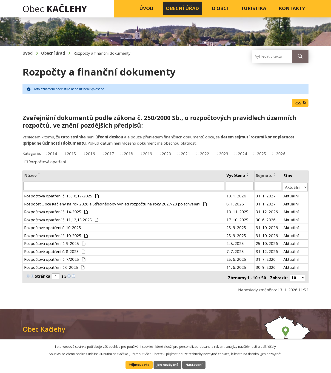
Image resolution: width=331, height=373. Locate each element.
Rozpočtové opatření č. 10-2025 (52, 227)
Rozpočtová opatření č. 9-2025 (55, 243)
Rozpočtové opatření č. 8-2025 (54, 251)
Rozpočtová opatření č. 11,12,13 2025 (61, 219)
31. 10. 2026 (267, 227)
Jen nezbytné (167, 364)
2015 (71, 155)
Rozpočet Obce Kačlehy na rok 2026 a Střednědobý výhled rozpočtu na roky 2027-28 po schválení (115, 204)
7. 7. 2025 (235, 251)
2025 (261, 155)
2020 (166, 155)
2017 (109, 155)
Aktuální (291, 196)
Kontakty (292, 8)
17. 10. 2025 (237, 219)
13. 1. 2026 (236, 196)
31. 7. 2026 (266, 259)
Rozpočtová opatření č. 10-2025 (56, 235)
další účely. (269, 346)
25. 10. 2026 (267, 243)
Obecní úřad (182, 8)
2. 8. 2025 (235, 243)
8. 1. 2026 (235, 204)
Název (30, 177)
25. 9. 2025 (236, 227)
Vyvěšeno (235, 177)
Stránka (42, 276)
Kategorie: (32, 154)
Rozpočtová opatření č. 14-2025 (56, 212)
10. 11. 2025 (237, 212)
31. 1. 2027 (266, 196)
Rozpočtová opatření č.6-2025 (54, 267)
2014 (52, 155)
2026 (280, 155)
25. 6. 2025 (236, 259)
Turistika (253, 8)
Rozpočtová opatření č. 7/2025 (55, 259)
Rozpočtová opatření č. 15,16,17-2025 (61, 196)
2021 (185, 155)
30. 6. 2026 (266, 219)
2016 (90, 155)
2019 (147, 155)
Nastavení (195, 364)
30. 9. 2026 (266, 267)
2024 (242, 155)
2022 (204, 155)
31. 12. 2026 (267, 212)
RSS (299, 104)
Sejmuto (264, 177)
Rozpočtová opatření (47, 163)
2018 (128, 155)
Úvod (146, 8)
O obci (220, 8)
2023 (223, 155)
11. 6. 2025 (236, 267)
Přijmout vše (138, 364)
